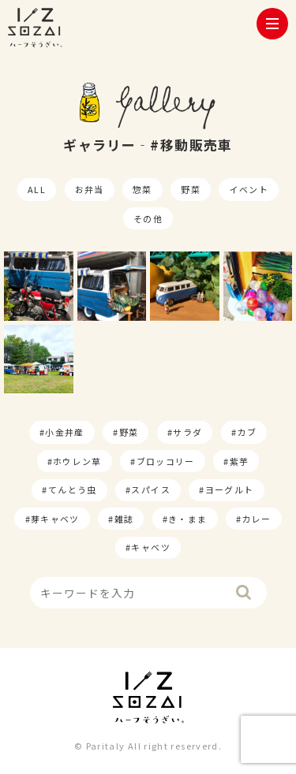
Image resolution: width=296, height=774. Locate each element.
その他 (148, 218)
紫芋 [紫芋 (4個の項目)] (239, 461)
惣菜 (142, 189)
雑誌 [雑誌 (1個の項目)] (124, 518)
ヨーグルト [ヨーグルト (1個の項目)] (229, 489)
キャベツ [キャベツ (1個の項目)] (150, 547)
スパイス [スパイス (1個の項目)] (150, 489)
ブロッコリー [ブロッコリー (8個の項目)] (166, 461)
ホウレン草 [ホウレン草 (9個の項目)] (77, 461)
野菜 (190, 189)
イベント (249, 189)
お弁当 (89, 189)
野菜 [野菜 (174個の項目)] (129, 432)
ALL (37, 189)
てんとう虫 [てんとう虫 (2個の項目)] (72, 489)
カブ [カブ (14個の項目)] (247, 432)
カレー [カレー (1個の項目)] (256, 518)
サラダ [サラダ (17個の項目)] (187, 432)
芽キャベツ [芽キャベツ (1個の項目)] (55, 518)
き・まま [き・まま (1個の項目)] (187, 518)
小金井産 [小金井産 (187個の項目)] (64, 432)
